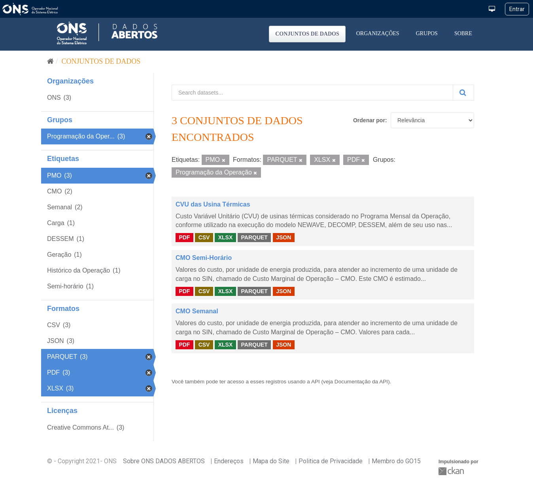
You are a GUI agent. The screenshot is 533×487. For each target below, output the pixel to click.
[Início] (50, 61)
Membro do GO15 (396, 461)
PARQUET (254, 237)
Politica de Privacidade (331, 461)
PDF (184, 237)
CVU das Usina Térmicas (213, 204)
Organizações (377, 33)
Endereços (229, 461)
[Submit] (463, 92)
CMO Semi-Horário (204, 257)
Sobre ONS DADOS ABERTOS (164, 461)
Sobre (463, 33)
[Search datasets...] (312, 92)
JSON (283, 237)
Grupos (427, 33)
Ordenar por (369, 120)
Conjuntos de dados (307, 34)
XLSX (225, 237)
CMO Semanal (197, 311)
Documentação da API (361, 382)
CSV (204, 237)
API (315, 382)
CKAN (451, 471)
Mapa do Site (271, 461)
